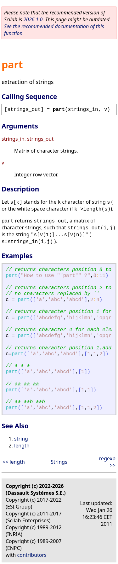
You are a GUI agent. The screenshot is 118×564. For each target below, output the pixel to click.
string (21, 438)
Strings (59, 461)
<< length (14, 461)
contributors (32, 554)
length (22, 445)
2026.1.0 (32, 19)
